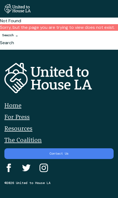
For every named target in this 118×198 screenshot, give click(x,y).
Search (7, 43)
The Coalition (23, 140)
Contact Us (59, 153)
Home (12, 105)
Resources (18, 128)
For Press (17, 117)
